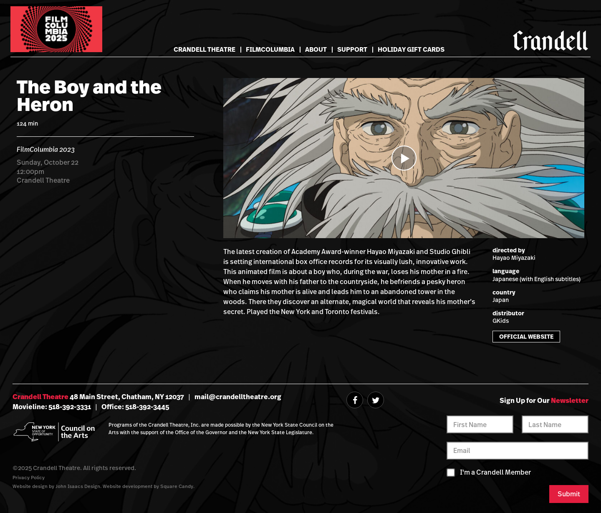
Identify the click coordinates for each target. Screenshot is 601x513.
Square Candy (176, 486)
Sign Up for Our (544, 400)
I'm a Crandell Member (495, 472)
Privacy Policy (29, 477)
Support (352, 49)
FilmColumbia (270, 49)
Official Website (526, 336)
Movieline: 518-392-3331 (52, 406)
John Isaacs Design (78, 486)
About (316, 49)
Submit (569, 493)
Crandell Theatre (204, 49)
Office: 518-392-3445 (135, 406)
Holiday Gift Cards (411, 49)
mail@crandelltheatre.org (237, 396)
